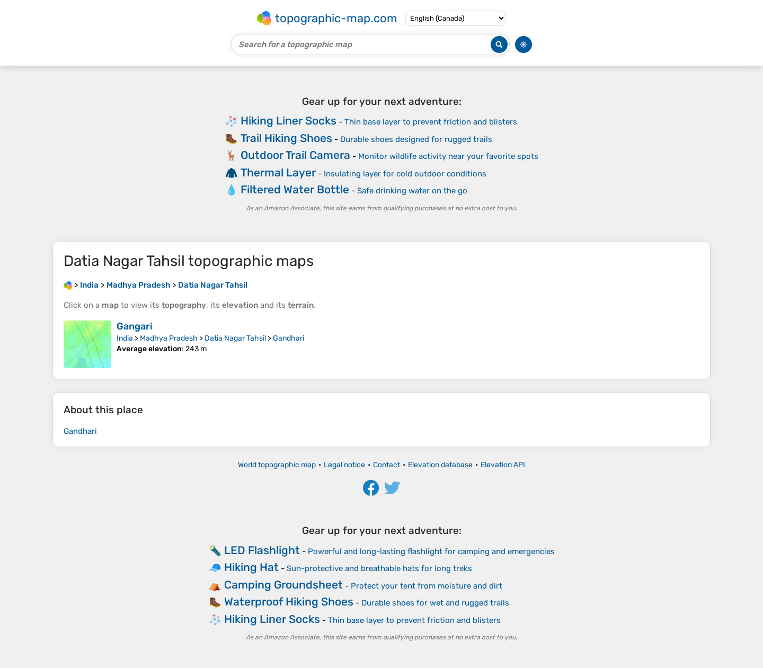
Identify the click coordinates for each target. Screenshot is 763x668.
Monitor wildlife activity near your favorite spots (448, 156)
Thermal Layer (278, 172)
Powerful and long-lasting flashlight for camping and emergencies (431, 551)
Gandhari (288, 338)
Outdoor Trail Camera (295, 155)
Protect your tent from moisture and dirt (426, 586)
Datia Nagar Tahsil (235, 338)
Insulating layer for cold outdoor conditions (405, 174)
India (125, 338)
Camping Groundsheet (283, 584)
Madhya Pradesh (169, 338)
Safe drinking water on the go (412, 190)
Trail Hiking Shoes (286, 138)
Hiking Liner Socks (288, 120)
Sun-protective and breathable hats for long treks (379, 568)
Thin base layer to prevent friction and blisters (430, 122)
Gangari (135, 326)
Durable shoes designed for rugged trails (416, 139)
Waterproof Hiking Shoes (288, 601)
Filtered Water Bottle (295, 189)
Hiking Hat (251, 567)
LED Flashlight (262, 550)
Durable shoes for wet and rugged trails (435, 603)
